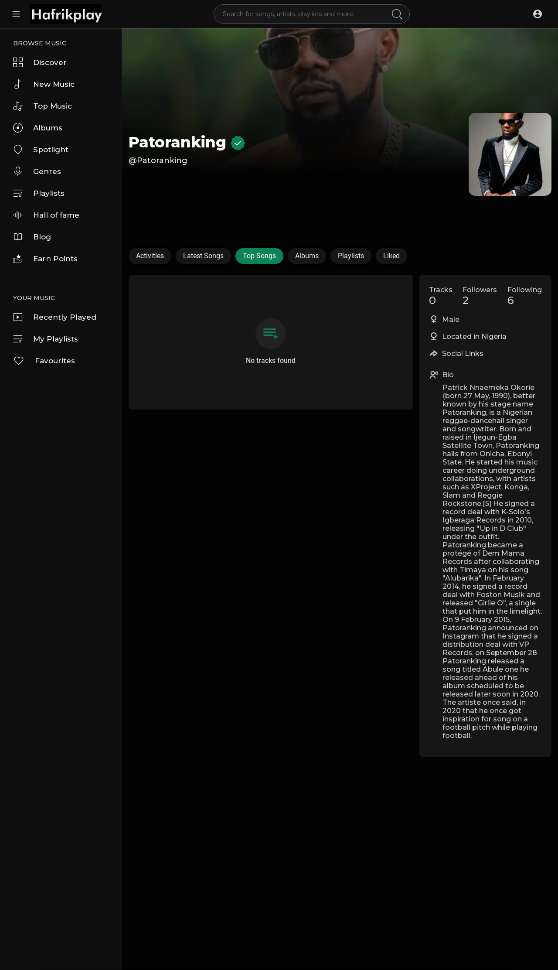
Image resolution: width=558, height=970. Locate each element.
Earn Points (45, 258)
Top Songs (259, 256)
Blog (32, 237)
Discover (40, 62)
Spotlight (40, 149)
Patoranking (187, 142)
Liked (391, 256)
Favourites (44, 360)
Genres (37, 171)
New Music (44, 84)
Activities (150, 256)
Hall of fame (46, 215)
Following (524, 296)
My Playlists (45, 339)
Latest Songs (203, 256)
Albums (37, 128)
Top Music (42, 106)
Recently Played (54, 317)
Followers (480, 296)
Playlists (39, 193)
